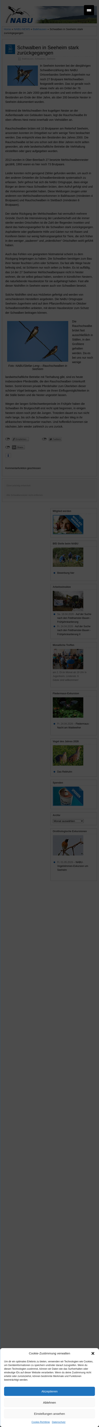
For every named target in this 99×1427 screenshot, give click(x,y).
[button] (93, 1353)
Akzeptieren (49, 1391)
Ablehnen (49, 1402)
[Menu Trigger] (89, 10)
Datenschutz (59, 1422)
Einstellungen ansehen (49, 1413)
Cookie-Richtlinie (41, 1422)
